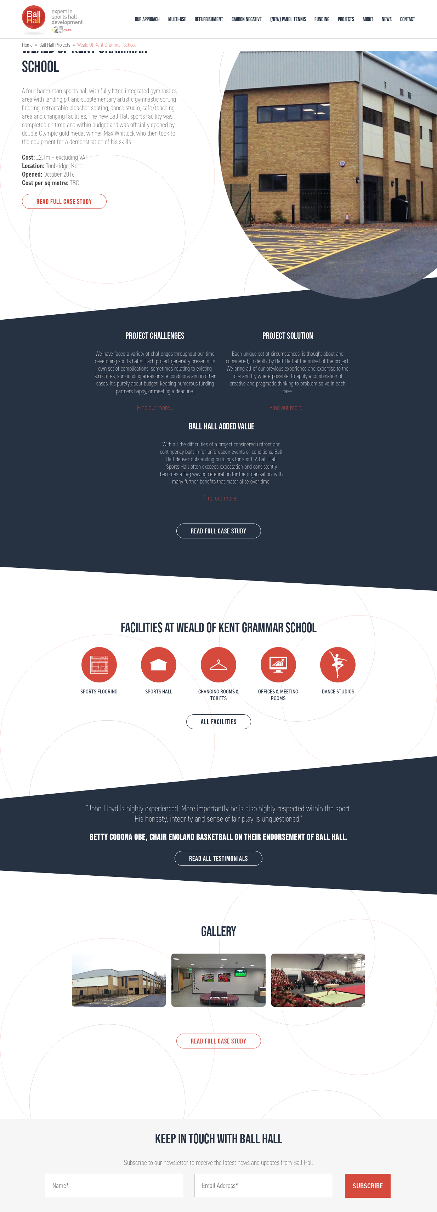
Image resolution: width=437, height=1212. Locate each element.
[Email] (263, 1185)
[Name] (114, 1185)
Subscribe (368, 1185)
